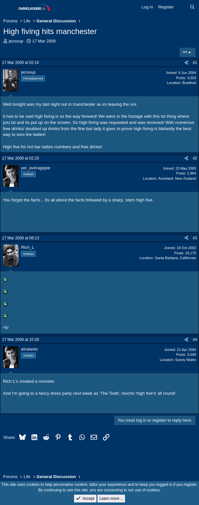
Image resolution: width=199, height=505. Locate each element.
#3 (195, 238)
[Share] (186, 62)
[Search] (192, 7)
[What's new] (182, 7)
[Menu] (9, 7)
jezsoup (16, 41)
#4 (195, 339)
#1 (195, 62)
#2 (195, 158)
